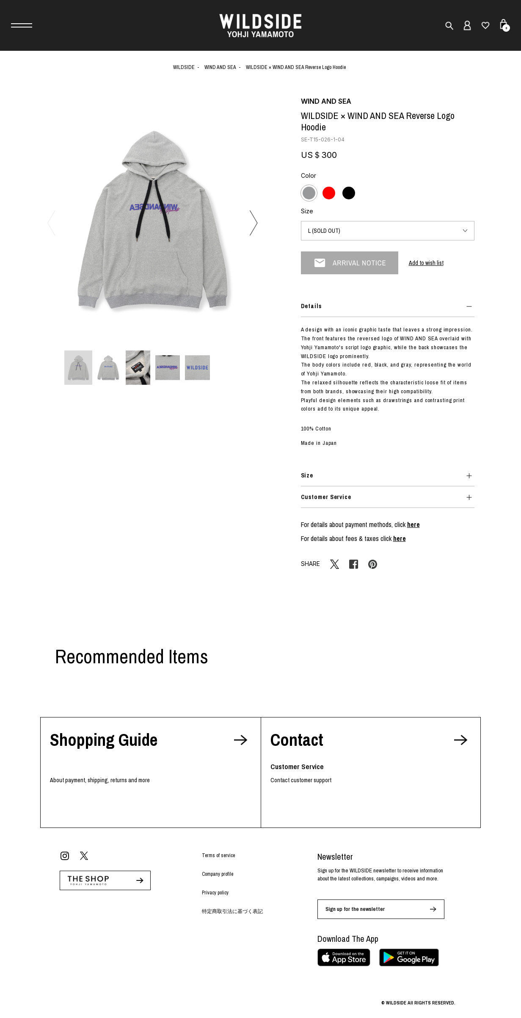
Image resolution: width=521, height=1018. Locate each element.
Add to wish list (426, 262)
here (413, 524)
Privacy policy (215, 892)
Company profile (217, 874)
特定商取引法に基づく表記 (232, 911)
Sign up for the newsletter (355, 909)
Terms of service (218, 855)
